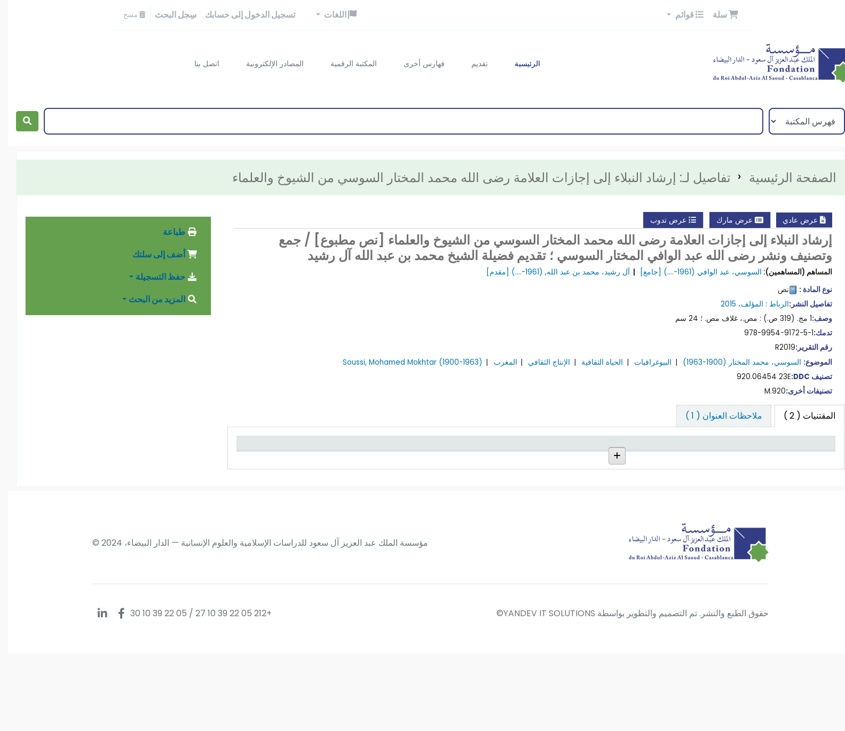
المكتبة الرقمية (345, 63)
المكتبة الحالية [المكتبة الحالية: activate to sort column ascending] (699, 447)
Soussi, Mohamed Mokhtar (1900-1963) (405, 362)
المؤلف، (742, 304)
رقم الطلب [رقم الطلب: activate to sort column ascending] (604, 447)
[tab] (715, 416)
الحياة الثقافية (594, 362)
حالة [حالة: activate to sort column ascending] (415, 447)
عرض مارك (731, 220)
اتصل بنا (198, 63)
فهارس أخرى (416, 63)
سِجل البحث (167, 15)
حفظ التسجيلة (158, 277)
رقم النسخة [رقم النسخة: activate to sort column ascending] (504, 447)
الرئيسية (519, 63)
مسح (126, 14)
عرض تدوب (665, 220)
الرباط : (769, 304)
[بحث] (19, 121)
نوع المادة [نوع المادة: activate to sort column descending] (805, 447)
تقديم (471, 63)
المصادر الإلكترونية (267, 63)
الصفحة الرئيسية (784, 177)
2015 (720, 304)
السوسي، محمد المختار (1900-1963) (734, 362)
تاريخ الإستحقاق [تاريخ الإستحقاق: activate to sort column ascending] (298, 447)
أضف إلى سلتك (156, 254)
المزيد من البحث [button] (155, 299)
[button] (717, 15)
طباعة (172, 232)
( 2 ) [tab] (801, 416)
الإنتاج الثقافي (541, 362)
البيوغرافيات (645, 362)
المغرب (497, 362)
